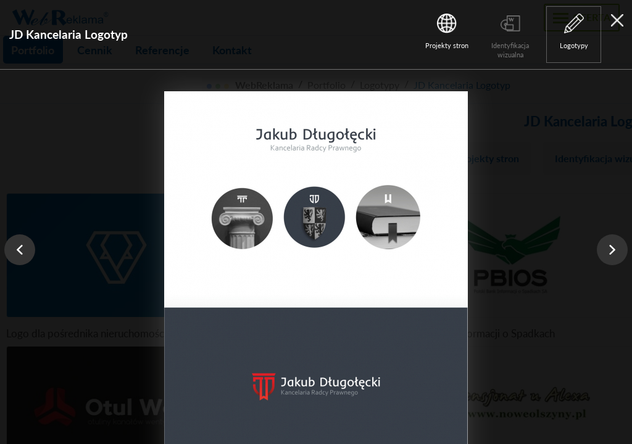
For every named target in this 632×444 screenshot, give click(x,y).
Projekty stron (446, 45)
